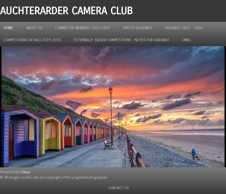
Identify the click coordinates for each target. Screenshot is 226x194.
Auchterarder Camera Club (66, 11)
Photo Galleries (137, 28)
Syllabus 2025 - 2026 (184, 28)
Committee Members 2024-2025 (82, 28)
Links (186, 40)
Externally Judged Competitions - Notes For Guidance (121, 40)
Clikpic (25, 171)
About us (34, 28)
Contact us (119, 188)
